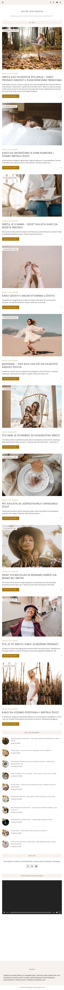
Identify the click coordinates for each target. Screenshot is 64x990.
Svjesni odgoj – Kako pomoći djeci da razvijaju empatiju (29, 830)
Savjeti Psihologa (9, 468)
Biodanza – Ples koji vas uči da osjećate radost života (30, 403)
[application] (32, 897)
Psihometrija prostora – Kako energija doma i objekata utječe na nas (33, 796)
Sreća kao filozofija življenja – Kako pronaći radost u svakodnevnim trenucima (32, 78)
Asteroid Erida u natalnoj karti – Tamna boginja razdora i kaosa (31, 819)
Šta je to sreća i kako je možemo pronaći (30, 679)
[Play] (4, 912)
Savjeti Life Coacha (10, 73)
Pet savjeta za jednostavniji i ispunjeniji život (30, 543)
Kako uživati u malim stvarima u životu (28, 332)
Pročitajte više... (11, 96)
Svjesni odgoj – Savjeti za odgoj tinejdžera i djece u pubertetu (31, 750)
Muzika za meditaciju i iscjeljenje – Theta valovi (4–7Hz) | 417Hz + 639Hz (33, 773)
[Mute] (57, 912)
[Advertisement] (32, 943)
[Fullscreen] (59, 912)
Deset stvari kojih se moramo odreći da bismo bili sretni (29, 615)
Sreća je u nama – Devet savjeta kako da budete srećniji (30, 264)
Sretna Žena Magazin (32, 11)
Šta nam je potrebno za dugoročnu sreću (31, 472)
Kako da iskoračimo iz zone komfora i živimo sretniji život (28, 192)
